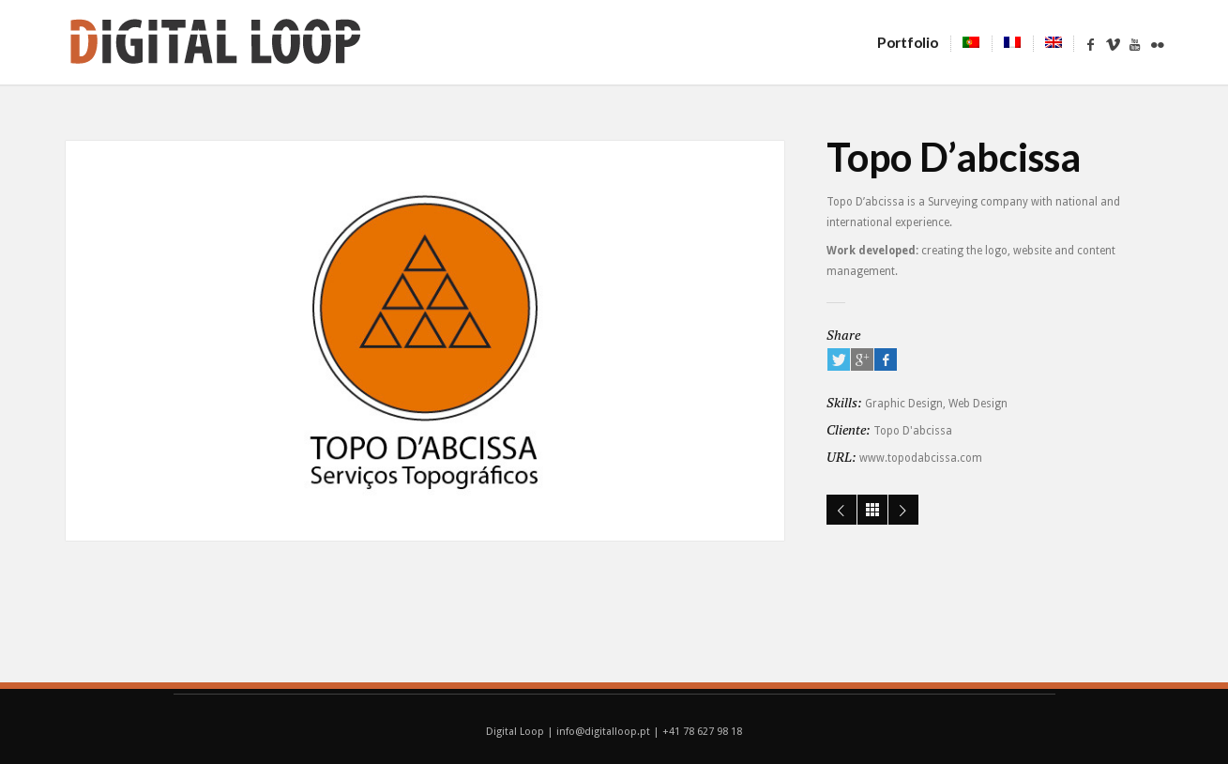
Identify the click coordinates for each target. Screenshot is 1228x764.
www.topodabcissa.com (920, 458)
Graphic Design (904, 403)
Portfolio (913, 43)
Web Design (978, 403)
